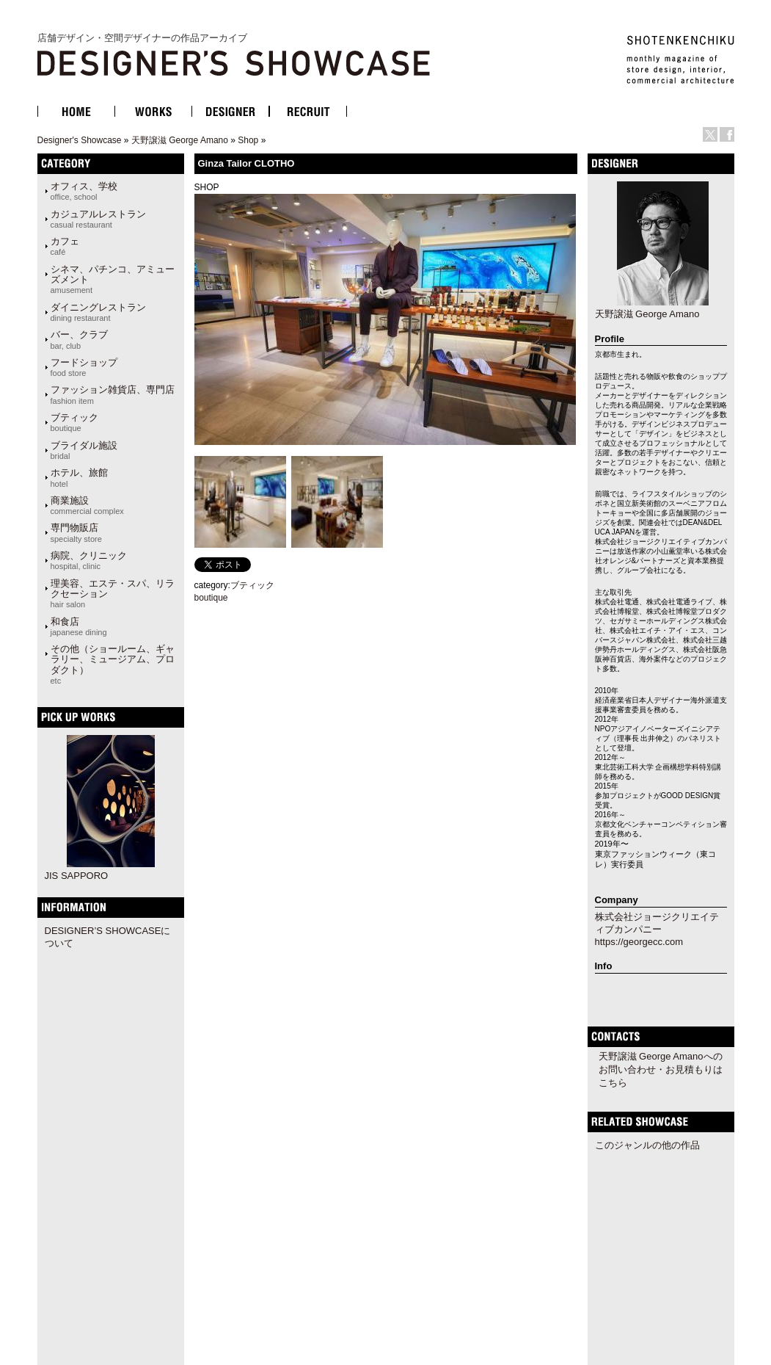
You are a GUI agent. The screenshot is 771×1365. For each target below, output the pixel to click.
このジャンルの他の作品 (647, 1145)
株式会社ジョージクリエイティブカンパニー (657, 923)
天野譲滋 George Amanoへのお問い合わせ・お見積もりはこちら (661, 1069)
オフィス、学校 (84, 191)
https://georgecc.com (639, 941)
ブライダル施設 (84, 450)
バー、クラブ (79, 339)
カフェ (65, 246)
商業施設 (87, 505)
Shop (248, 140)
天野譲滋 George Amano (179, 140)
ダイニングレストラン (98, 312)
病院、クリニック (89, 560)
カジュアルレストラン (98, 219)
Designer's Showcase (79, 140)
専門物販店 (76, 532)
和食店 (79, 626)
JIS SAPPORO (77, 875)
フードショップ (84, 367)
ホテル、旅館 (79, 477)
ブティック (74, 422)
